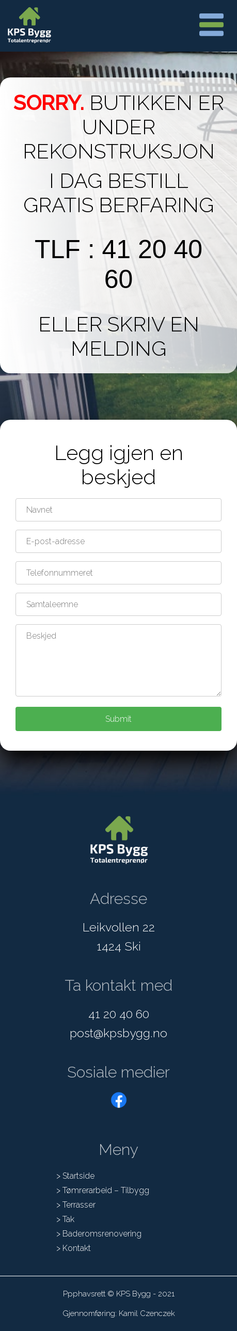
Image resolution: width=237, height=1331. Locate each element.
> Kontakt (73, 1248)
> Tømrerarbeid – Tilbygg (102, 1190)
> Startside (75, 1176)
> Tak (65, 1219)
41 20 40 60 (118, 1014)
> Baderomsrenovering (98, 1234)
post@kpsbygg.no (118, 1033)
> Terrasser (76, 1205)
